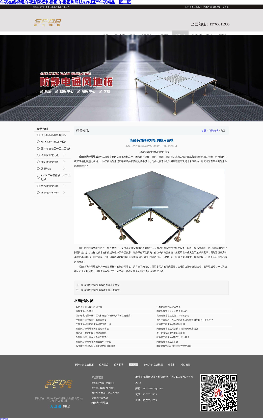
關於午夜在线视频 (194, 7)
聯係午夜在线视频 (212, 7)
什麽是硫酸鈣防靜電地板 (168, 307)
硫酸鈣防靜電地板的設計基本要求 (172, 337)
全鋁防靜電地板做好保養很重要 (91, 320)
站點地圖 (185, 364)
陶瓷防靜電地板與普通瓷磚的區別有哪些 (95, 346)
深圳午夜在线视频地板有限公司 (146, 146)
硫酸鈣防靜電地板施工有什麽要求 (102, 290)
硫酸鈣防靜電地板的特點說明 (170, 324)
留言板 (226, 7)
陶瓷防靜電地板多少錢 (167, 341)
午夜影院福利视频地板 (53, 135)
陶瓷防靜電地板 (50, 162)
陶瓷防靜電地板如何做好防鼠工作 (92, 337)
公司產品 (104, 364)
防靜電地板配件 (50, 192)
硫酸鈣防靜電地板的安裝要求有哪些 (93, 341)
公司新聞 (118, 364)
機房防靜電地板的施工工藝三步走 (172, 315)
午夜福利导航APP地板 (53, 142)
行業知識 (213, 130)
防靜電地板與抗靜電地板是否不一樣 (93, 324)
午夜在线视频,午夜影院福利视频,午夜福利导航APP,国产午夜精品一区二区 (65, 2)
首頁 (203, 130)
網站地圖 (4, 419)
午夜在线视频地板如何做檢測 (170, 333)
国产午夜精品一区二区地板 (56, 148)
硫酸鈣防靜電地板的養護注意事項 (102, 285)
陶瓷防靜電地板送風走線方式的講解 (173, 346)
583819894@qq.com (153, 388)
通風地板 (46, 168)
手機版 (66, 406)
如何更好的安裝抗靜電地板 (89, 307)
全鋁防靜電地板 (50, 155)
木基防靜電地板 (50, 186)
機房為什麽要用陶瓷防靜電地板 (91, 333)
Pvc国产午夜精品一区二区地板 (55, 177)
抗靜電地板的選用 (84, 311)
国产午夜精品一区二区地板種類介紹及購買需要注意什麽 (103, 315)
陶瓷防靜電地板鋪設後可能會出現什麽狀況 (177, 328)
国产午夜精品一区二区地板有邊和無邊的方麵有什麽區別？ (184, 320)
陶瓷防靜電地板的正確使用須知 (171, 311)
